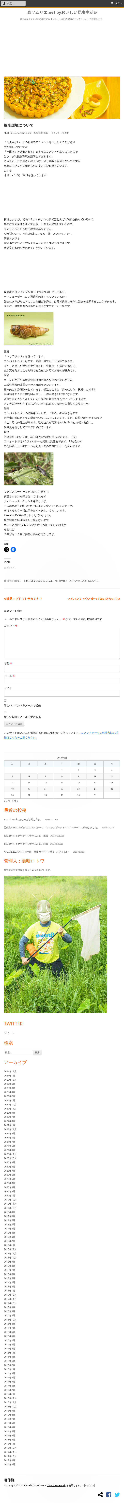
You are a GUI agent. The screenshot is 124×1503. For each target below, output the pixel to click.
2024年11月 (10, 1071)
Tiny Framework (56, 1485)
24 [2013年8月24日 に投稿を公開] (95, 788)
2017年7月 (9, 1315)
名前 (8, 663)
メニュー (119, 3)
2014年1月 (9, 1394)
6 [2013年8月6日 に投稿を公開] (29, 776)
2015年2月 (9, 1365)
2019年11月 (10, 1203)
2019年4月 (9, 1232)
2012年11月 (10, 1452)
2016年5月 (9, 1336)
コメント (10, 625)
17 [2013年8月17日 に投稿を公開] (95, 782)
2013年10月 (10, 1406)
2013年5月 (9, 1427)
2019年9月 (9, 1212)
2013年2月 (9, 1439)
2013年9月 (9, 1410)
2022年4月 (9, 1121)
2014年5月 (9, 1381)
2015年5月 (9, 1360)
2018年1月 (9, 1290)
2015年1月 (9, 1369)
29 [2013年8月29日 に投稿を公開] (62, 795)
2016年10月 (10, 1319)
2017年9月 (9, 1307)
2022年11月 (10, 1108)
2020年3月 (9, 1187)
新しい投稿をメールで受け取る (22, 717)
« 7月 (7, 801)
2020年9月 (9, 1162)
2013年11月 (10, 1402)
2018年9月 (9, 1261)
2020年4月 (9, 1183)
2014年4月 (9, 1385)
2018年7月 (9, 1269)
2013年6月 (9, 1422)
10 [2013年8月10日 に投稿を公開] (95, 776)
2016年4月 (9, 1340)
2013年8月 (9, 1414)
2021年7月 (9, 1141)
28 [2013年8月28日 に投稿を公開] (45, 795)
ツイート (9, 1033)
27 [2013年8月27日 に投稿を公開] (29, 795)
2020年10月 (10, 1158)
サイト (8, 688)
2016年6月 (9, 1331)
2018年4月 (9, 1282)
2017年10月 (10, 1303)
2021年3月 (9, 1150)
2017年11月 (10, 1298)
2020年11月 (10, 1154)
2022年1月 (9, 1125)
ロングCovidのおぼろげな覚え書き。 (23, 819)
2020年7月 (9, 1170)
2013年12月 (10, 1398)
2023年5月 (9, 1083)
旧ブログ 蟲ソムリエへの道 (73, 580)
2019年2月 (9, 1241)
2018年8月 (9, 1265)
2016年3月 (9, 1344)
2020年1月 (9, 1195)
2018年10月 (10, 1257)
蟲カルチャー (94, 580)
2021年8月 (9, 1137)
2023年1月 (9, 1100)
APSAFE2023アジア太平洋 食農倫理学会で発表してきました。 (37, 851)
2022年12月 (10, 1104)
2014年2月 (9, 1389)
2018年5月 (9, 1278)
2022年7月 (9, 1116)
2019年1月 (9, 1245)
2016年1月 (9, 1352)
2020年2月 (9, 1191)
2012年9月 (9, 1460)
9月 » (15, 801)
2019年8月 (9, 1216)
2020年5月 (9, 1178)
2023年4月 (9, 1087)
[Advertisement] (62, 48)
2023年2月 (9, 1096)
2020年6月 (9, 1174)
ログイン (89, 1485)
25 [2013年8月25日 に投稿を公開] (111, 788)
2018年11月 (10, 1253)
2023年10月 (10, 1079)
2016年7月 (9, 1327)
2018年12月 (10, 1249)
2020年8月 (9, 1166)
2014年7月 (9, 1373)
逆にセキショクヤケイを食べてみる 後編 (26, 835)
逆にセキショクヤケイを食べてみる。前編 (26, 843)
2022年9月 (9, 1112)
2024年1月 (9, 1075)
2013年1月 (9, 1443)
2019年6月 (9, 1224)
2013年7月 (9, 1418)
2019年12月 (10, 1199)
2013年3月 (9, 1435)
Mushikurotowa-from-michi (17, 132)
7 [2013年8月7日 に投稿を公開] (45, 776)
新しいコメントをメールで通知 (22, 705)
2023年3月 (9, 1092)
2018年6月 (9, 1274)
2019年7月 (9, 1220)
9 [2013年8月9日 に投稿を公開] (78, 776)
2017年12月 (10, 1294)
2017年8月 (9, 1311)
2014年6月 (9, 1377)
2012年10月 (10, 1456)
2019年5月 (9, 1228)
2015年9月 (9, 1356)
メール (9, 676)
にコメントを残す (60, 132)
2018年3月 (9, 1286)
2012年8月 (9, 1464)
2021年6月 (9, 1145)
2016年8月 (9, 1323)
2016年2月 (9, 1348)
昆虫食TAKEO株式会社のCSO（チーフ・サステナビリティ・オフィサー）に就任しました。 (51, 827)
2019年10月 (10, 1207)
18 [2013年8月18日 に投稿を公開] (111, 782)
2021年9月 (9, 1133)
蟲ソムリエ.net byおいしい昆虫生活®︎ (62, 12)
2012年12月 (10, 1447)
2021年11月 (10, 1129)
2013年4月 (9, 1431)
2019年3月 (9, 1236)
